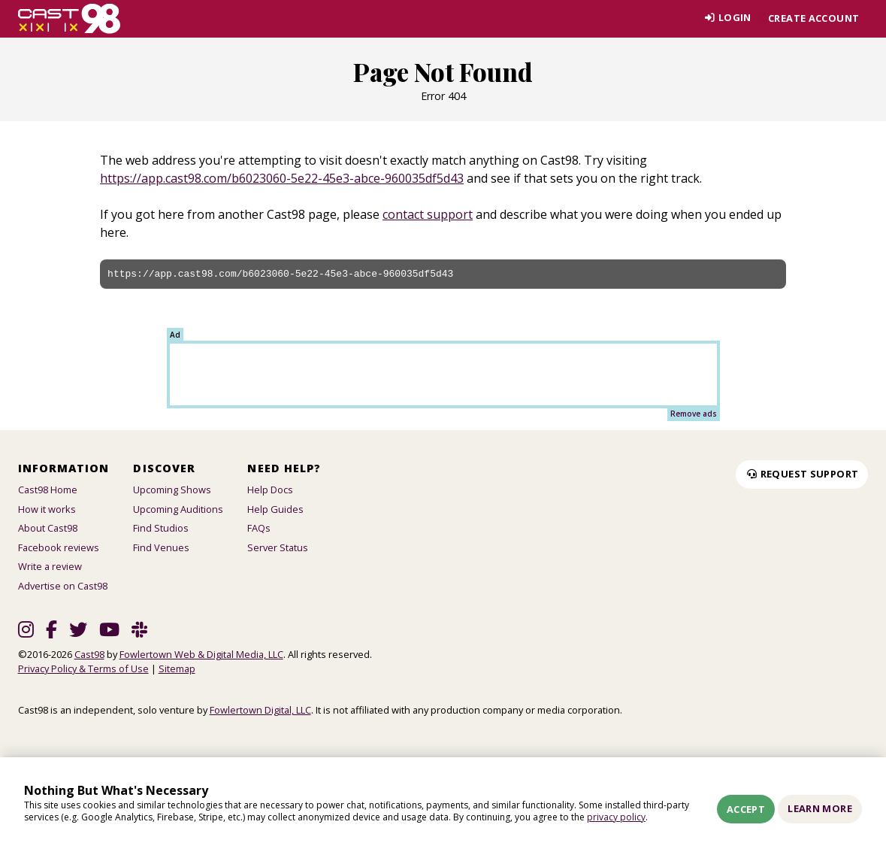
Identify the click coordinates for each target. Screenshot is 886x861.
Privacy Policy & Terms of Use (83, 668)
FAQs (259, 528)
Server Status (277, 547)
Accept (746, 809)
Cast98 (89, 654)
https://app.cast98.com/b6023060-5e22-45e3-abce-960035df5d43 (282, 178)
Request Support (801, 474)
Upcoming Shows (172, 489)
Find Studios (161, 528)
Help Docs (270, 489)
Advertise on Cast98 (62, 586)
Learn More (820, 808)
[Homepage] (69, 19)
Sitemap (177, 668)
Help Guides (275, 509)
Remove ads (693, 413)
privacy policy (616, 817)
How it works (47, 509)
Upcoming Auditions (178, 509)
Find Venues (161, 547)
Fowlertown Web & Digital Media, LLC (201, 654)
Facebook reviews (58, 547)
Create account (813, 18)
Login (726, 18)
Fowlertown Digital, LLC (260, 710)
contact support (428, 214)
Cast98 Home (47, 489)
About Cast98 (47, 528)
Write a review (50, 566)
